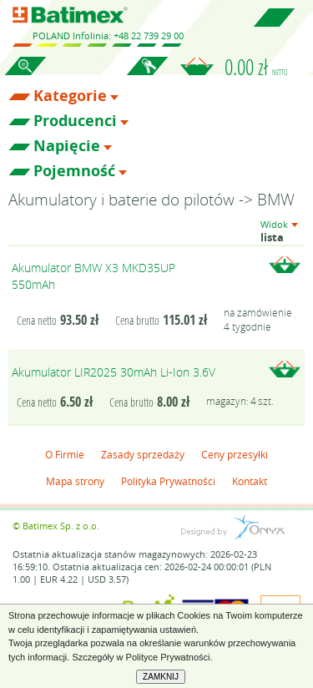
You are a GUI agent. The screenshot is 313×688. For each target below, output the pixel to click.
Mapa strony (75, 481)
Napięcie (66, 146)
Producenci (75, 121)
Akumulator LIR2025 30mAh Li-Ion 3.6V (113, 372)
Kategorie (70, 96)
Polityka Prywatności (168, 481)
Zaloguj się (147, 75)
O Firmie (64, 454)
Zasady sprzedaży (142, 454)
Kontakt (249, 481)
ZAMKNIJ (161, 676)
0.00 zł (256, 67)
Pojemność (74, 171)
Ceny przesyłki (234, 454)
